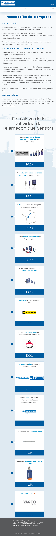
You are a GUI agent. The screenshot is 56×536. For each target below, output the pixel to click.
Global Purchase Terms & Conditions (25, 525)
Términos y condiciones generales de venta (28, 522)
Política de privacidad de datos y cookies (27, 524)
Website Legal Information (22, 520)
